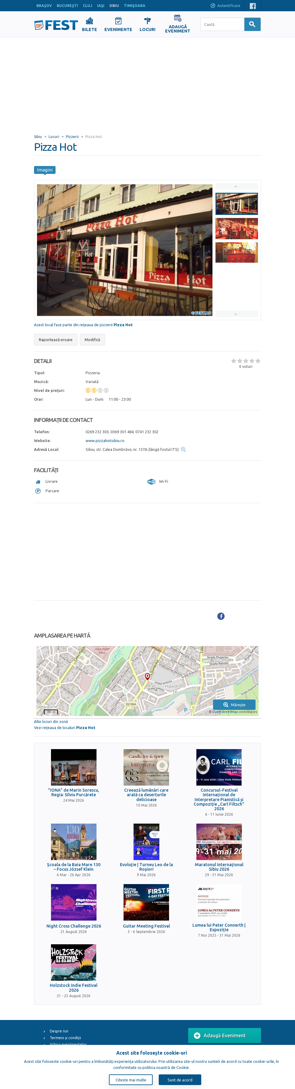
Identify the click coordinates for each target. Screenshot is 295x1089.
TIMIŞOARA (134, 6)
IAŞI (100, 6)
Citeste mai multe (131, 1080)
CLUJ (87, 6)
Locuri (54, 137)
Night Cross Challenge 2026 (73, 926)
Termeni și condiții (65, 1038)
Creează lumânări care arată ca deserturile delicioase (146, 795)
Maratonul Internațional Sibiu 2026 (219, 867)
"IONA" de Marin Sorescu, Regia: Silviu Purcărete (73, 792)
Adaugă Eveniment (220, 1035)
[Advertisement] (147, 83)
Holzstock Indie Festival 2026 (73, 987)
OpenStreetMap (225, 712)
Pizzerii (72, 137)
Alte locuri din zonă (51, 721)
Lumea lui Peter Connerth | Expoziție (219, 927)
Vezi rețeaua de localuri (64, 727)
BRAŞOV (44, 6)
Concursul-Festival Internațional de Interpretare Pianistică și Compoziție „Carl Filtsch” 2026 (219, 799)
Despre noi (59, 1031)
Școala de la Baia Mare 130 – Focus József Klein (73, 867)
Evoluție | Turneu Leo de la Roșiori (146, 867)
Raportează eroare (56, 339)
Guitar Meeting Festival (146, 926)
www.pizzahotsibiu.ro (105, 440)
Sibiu (38, 137)
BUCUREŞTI (67, 6)
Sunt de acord (180, 1080)
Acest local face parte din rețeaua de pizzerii (83, 325)
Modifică (92, 339)
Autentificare (225, 6)
